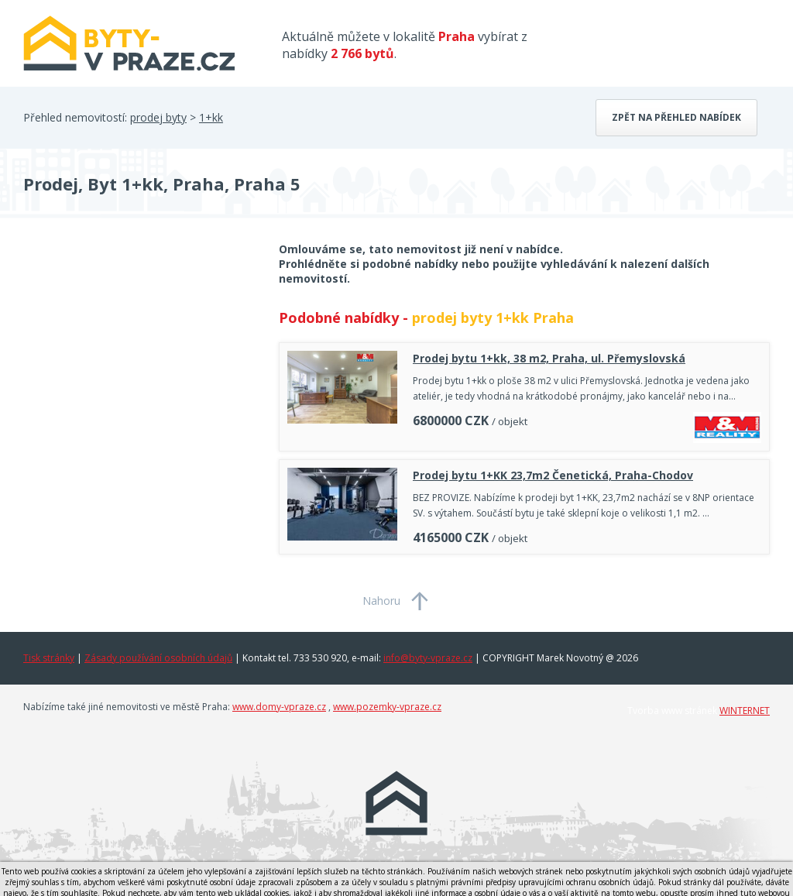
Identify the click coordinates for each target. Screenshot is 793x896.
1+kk (211, 117)
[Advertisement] (139, 365)
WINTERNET (744, 710)
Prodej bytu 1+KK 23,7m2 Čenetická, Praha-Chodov (553, 475)
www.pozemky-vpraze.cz (387, 706)
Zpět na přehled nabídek (676, 117)
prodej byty (158, 117)
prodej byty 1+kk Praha (493, 317)
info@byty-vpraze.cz (427, 657)
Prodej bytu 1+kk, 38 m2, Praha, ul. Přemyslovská (549, 358)
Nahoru (381, 600)
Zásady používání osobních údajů (158, 657)
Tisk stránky (48, 657)
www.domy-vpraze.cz (279, 706)
